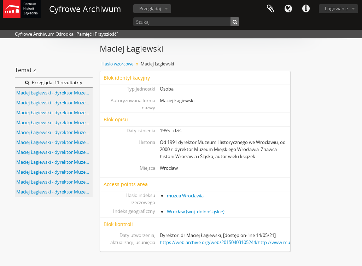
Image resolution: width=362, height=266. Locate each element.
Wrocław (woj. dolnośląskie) (195, 211)
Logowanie (336, 8)
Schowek (270, 9)
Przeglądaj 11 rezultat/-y (53, 82)
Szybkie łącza (306, 9)
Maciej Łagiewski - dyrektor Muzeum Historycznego (54, 92)
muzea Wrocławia (185, 195)
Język (288, 9)
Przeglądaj (150, 8)
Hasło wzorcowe (117, 64)
